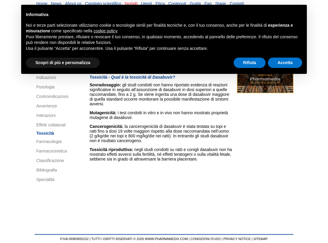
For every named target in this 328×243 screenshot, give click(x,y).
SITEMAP (260, 239)
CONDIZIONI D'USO (205, 239)
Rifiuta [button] (249, 62)
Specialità (45, 179)
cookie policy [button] (105, 30)
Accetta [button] (285, 62)
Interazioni (46, 115)
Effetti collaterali (51, 125)
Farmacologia (49, 141)
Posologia (45, 87)
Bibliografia (46, 170)
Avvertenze (46, 106)
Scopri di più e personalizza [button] (62, 62)
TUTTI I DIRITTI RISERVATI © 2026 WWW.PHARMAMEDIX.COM (139, 239)
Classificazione (50, 160)
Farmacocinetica (51, 151)
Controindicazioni (52, 96)
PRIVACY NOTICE (237, 239)
